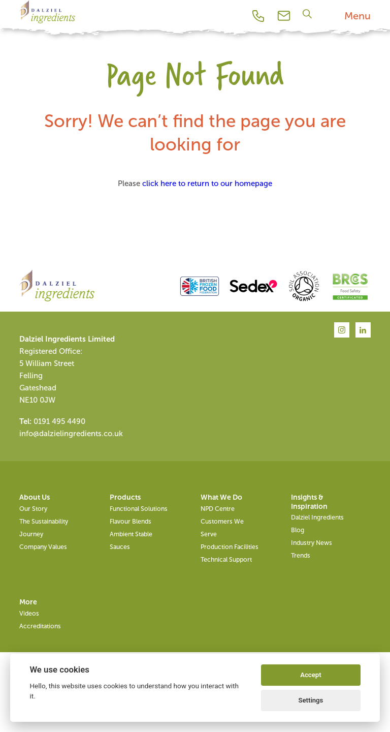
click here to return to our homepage (207, 183)
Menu (357, 15)
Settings (311, 700)
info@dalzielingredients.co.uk (71, 434)
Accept (310, 675)
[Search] (309, 13)
